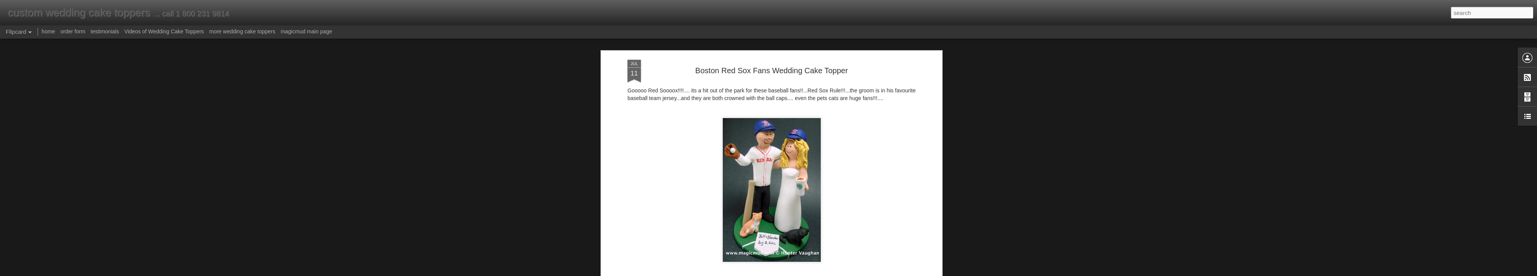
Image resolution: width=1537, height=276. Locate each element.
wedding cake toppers (833, 228)
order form (72, 31)
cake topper (799, 222)
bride (753, 222)
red (740, 228)
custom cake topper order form (661, 193)
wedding (794, 228)
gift (904, 222)
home (48, 31)
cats (822, 222)
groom (691, 228)
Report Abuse (815, 271)
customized (863, 222)
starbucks (769, 228)
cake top (772, 222)
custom (838, 222)
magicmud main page (306, 31)
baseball (693, 222)
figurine (888, 222)
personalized (717, 228)
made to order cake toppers (680, 179)
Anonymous (802, 212)
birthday (715, 222)
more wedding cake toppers (242, 31)
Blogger (792, 271)
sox (751, 228)
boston (736, 222)
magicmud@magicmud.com (658, 166)
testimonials (105, 31)
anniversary (666, 222)
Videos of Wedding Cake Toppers (164, 31)
